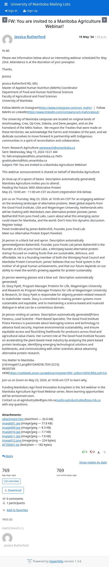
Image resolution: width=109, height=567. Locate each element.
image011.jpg (11, 436)
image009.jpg (11, 427)
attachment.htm (13, 419)
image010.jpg (11, 432)
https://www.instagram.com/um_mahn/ (65, 108)
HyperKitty (56, 561)
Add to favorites (15, 510)
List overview (11, 481)
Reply (7, 456)
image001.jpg (11, 423)
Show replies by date (93, 462)
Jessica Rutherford (29, 36)
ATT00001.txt (11, 445)
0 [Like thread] (85, 452)
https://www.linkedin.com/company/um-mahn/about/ (63, 112)
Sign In (11, 11)
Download (12, 490)
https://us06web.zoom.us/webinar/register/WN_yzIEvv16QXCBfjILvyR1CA (58, 373)
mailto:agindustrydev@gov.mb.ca (78, 400)
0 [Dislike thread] (92, 452)
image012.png (12, 440)
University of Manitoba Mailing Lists (40, 4)
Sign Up (30, 11)
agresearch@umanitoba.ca (57, 148)
